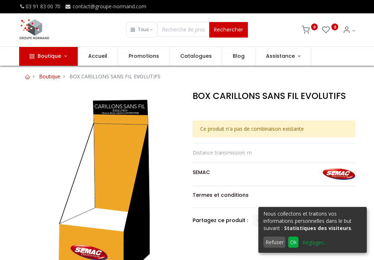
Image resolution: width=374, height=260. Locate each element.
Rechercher (228, 29)
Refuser (275, 242)
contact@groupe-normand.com (105, 6)
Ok (293, 242)
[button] (142, 30)
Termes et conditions (221, 195)
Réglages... (314, 242)
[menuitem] (98, 56)
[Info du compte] (349, 30)
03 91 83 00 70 (39, 6)
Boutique (49, 76)
